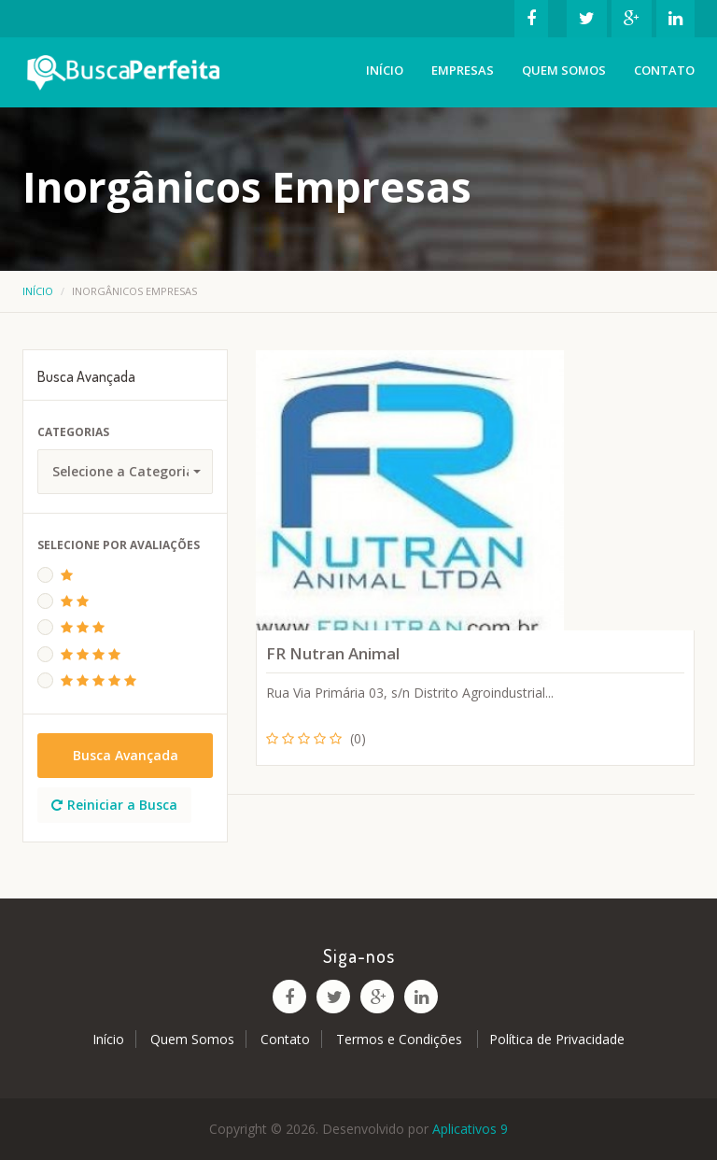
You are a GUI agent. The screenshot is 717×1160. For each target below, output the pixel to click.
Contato (664, 70)
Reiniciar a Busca (114, 804)
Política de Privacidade (557, 1039)
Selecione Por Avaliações (118, 545)
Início (384, 70)
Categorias (73, 432)
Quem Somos (564, 70)
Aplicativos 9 (470, 1129)
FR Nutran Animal (333, 653)
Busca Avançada (125, 755)
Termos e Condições (401, 1039)
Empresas (462, 70)
